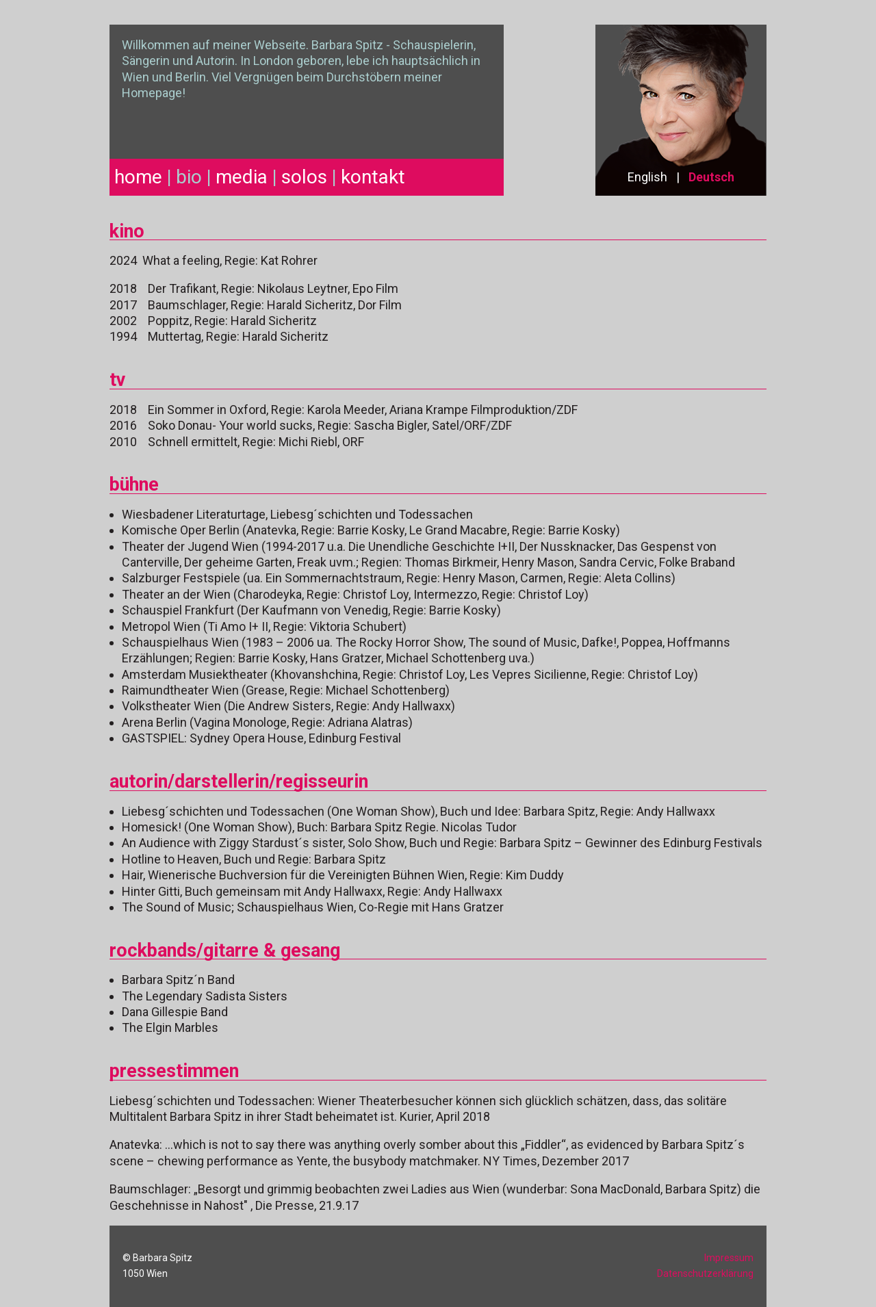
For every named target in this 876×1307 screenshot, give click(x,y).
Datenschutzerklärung (705, 1273)
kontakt (373, 177)
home (138, 177)
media (242, 177)
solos (304, 177)
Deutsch (711, 177)
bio (189, 177)
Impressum (728, 1257)
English (647, 177)
